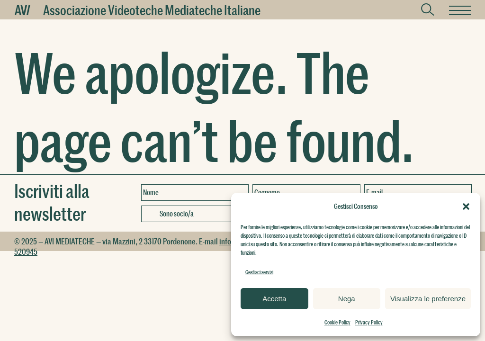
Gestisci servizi (259, 272)
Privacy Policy (369, 322)
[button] (466, 206)
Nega (346, 299)
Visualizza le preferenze (428, 299)
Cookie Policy (337, 322)
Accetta (274, 299)
